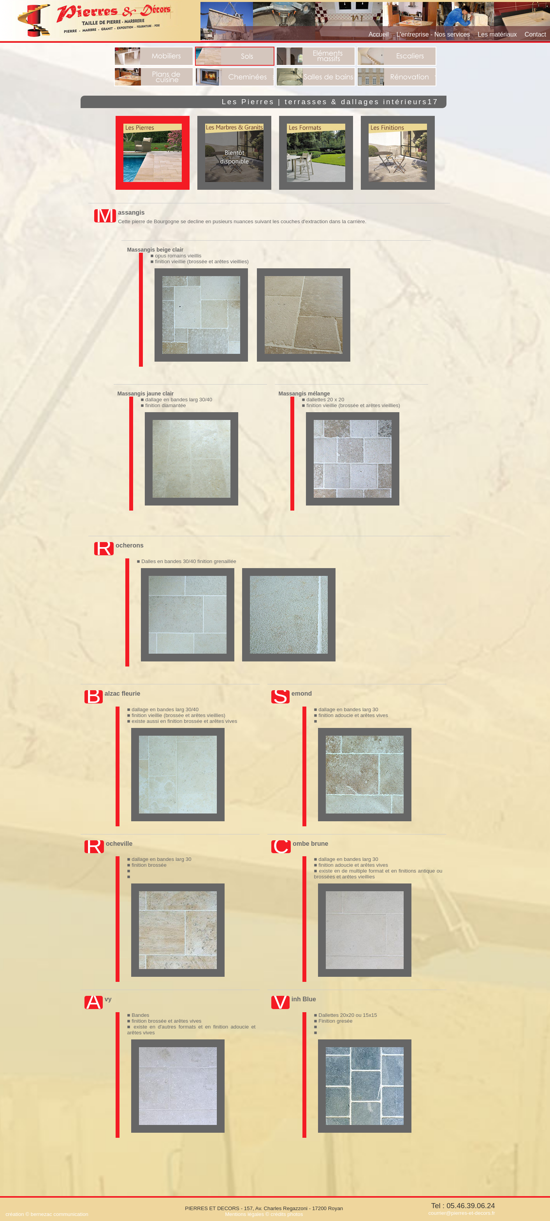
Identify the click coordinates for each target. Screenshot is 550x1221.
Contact (535, 34)
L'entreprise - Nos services (433, 34)
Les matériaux (497, 34)
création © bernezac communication (46, 1214)
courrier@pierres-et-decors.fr (461, 1213)
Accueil (379, 34)
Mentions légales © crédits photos (264, 1214)
